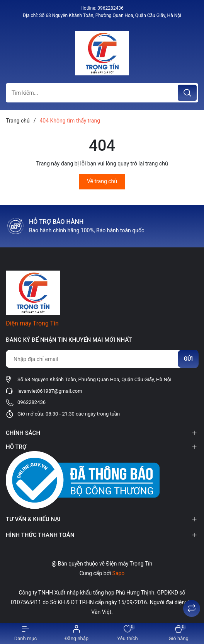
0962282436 (110, 8)
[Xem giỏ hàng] (178, 633)
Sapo (118, 573)
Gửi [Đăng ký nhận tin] (188, 359)
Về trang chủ (102, 181)
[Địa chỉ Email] (102, 359)
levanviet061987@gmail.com (49, 391)
